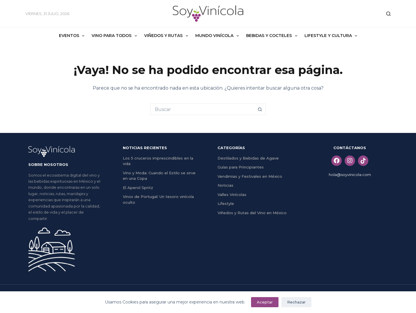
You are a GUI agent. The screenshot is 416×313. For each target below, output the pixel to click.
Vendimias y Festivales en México (250, 176)
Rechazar (296, 302)
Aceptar (265, 302)
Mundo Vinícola (218, 35)
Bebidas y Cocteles (273, 35)
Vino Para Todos (115, 35)
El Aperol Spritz (138, 187)
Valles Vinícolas (232, 194)
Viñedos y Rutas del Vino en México (252, 212)
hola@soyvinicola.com (350, 174)
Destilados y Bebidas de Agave (248, 158)
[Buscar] (388, 14)
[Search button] (260, 109)
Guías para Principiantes (241, 167)
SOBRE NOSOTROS (48, 164)
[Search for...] (202, 109)
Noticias (225, 185)
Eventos (73, 35)
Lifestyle (226, 203)
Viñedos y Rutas (167, 35)
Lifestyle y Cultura (332, 35)
